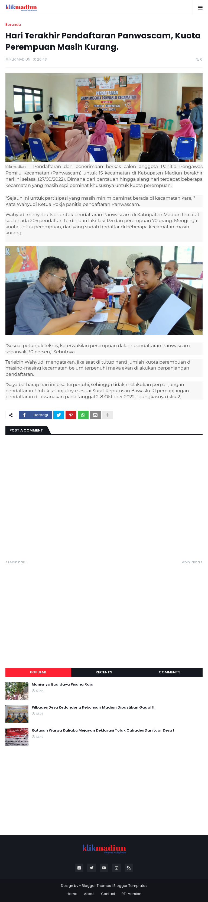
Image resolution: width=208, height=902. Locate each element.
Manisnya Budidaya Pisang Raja (62, 684)
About (89, 893)
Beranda (13, 24)
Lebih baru (17, 562)
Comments (170, 672)
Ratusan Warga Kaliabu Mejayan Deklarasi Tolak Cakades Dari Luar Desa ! (103, 730)
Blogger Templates (130, 885)
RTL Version (131, 893)
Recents (104, 672)
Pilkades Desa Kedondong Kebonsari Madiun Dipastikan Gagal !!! (93, 707)
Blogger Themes (96, 885)
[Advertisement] (104, 610)
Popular (38, 672)
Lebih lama (190, 562)
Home (72, 893)
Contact (108, 893)
